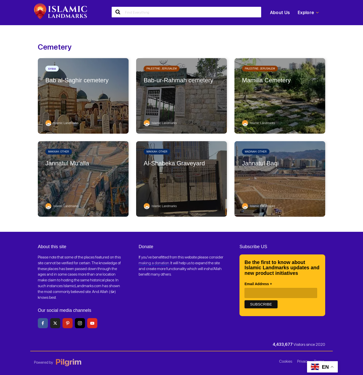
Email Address (258, 284)
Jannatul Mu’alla (67, 163)
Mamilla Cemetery (266, 80)
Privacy (303, 361)
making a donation (154, 262)
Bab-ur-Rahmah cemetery (178, 80)
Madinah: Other (256, 151)
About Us (280, 12)
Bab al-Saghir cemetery (77, 80)
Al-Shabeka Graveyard (174, 163)
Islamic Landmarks (61, 123)
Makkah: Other (58, 151)
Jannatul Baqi (260, 163)
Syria (52, 68)
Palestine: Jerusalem (161, 68)
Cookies (285, 361)
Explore (308, 12)
